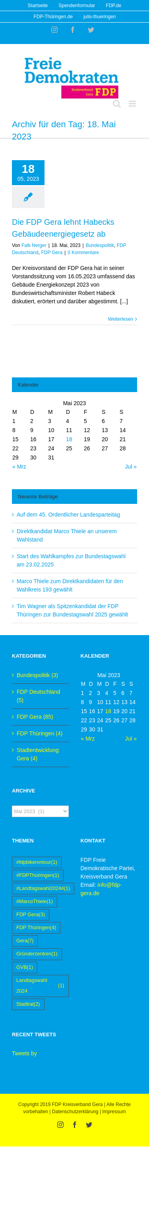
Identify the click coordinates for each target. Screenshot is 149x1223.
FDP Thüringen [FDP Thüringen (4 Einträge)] (36, 928)
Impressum (114, 1111)
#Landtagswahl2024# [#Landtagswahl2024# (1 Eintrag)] (43, 888)
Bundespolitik (100, 245)
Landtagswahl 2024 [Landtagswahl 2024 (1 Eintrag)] (40, 986)
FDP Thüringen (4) (39, 733)
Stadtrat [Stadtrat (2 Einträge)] (28, 1004)
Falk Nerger (33, 245)
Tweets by (24, 1053)
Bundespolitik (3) (37, 675)
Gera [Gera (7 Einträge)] (24, 941)
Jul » (131, 466)
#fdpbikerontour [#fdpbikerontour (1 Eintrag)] (36, 862)
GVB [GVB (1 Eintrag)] (24, 967)
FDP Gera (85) (35, 717)
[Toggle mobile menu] (133, 104)
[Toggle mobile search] (117, 104)
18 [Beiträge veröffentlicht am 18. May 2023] (69, 439)
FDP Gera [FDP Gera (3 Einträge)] (30, 914)
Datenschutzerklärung (75, 1111)
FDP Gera (51, 252)
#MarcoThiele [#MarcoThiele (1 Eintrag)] (34, 901)
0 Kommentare (83, 252)
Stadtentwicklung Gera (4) (38, 754)
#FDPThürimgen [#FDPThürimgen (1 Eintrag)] (37, 875)
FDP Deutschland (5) (38, 696)
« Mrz (19, 466)
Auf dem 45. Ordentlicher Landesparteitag (68, 514)
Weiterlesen (120, 319)
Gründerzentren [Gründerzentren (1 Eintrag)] (37, 954)
